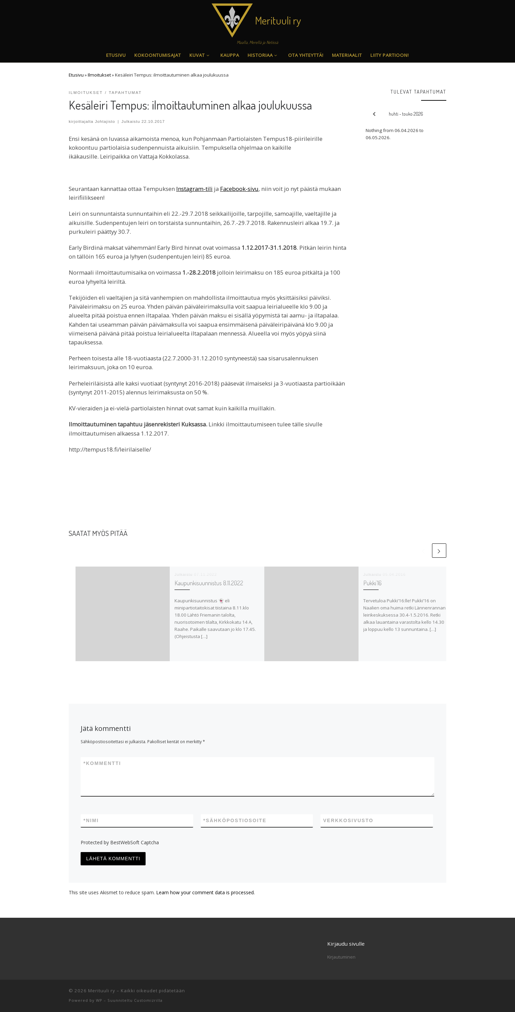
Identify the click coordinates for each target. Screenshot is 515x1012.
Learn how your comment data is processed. (205, 892)
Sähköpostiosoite (235, 820)
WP (99, 1000)
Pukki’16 (372, 583)
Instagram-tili (194, 189)
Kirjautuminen (341, 957)
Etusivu (76, 75)
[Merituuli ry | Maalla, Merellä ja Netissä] (232, 19)
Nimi (91, 820)
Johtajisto (105, 121)
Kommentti (102, 763)
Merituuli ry (101, 990)
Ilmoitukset (99, 75)
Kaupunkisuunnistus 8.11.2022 (209, 583)
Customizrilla (148, 1000)
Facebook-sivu (239, 189)
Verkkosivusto (348, 820)
